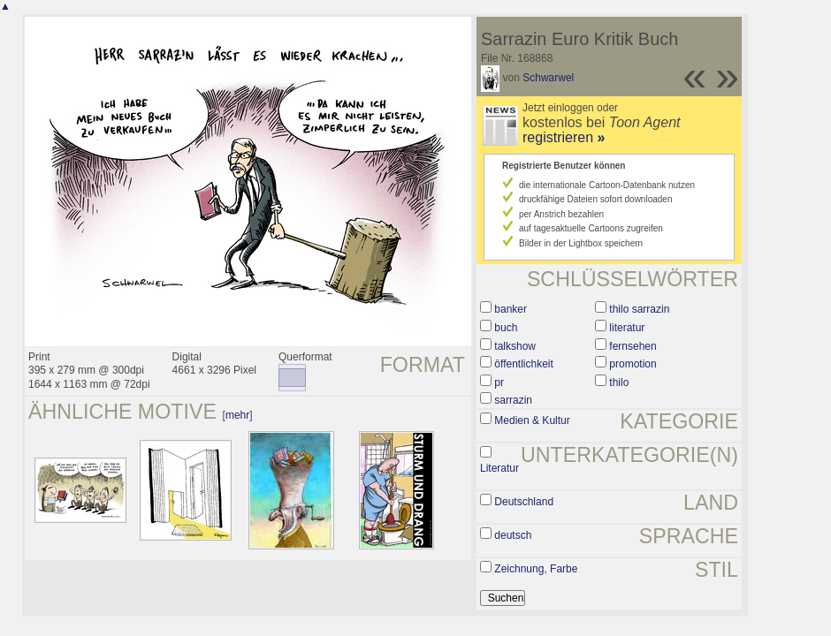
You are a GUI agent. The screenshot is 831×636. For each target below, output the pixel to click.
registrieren (563, 137)
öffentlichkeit (523, 364)
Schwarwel (548, 78)
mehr (237, 415)
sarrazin (513, 400)
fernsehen (632, 346)
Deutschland (523, 502)
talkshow (515, 346)
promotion (632, 364)
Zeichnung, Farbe (535, 569)
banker (510, 309)
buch (505, 328)
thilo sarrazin (639, 309)
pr (499, 382)
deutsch (512, 535)
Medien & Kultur (531, 420)
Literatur (499, 468)
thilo (619, 382)
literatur (626, 328)
